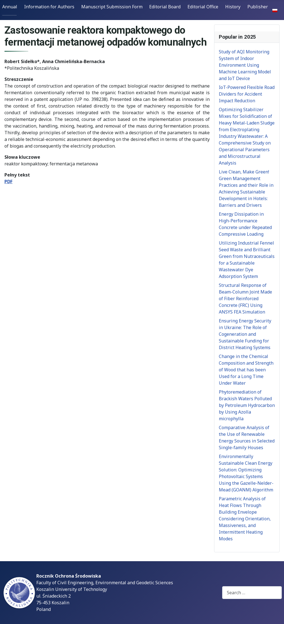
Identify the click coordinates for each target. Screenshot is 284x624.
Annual (9, 7)
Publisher (257, 7)
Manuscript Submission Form (112, 7)
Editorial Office (202, 7)
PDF (8, 181)
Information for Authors (49, 7)
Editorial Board (165, 7)
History (232, 7)
